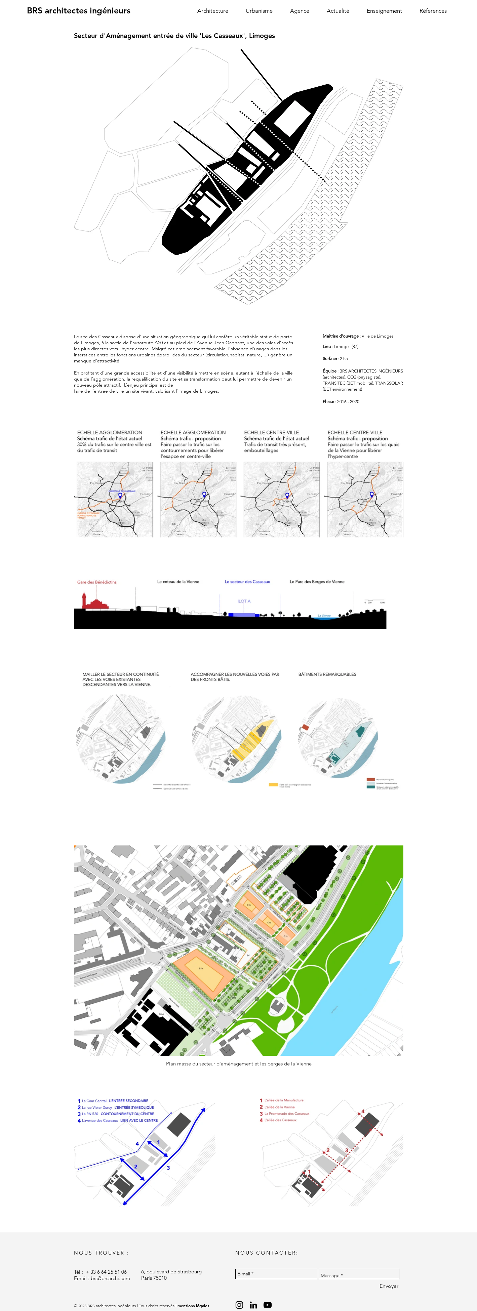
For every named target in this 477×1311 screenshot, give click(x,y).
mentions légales (193, 1305)
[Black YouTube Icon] (268, 1305)
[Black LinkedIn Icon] (253, 1305)
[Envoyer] (389, 1286)
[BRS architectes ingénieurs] (78, 10)
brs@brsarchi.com (110, 1278)
